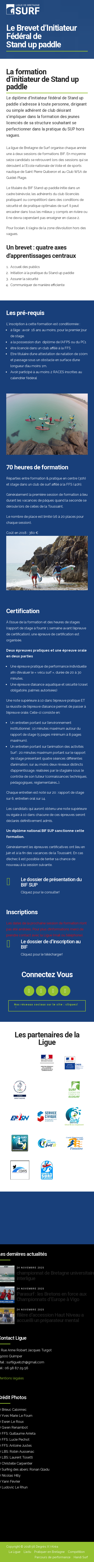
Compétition (76, 1551)
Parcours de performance (53, 1557)
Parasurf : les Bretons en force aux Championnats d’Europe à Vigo (52, 1296)
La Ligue (15, 1551)
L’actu (27, 1551)
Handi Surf (81, 1557)
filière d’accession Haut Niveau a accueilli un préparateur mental (50, 1317)
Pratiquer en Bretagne (49, 1551)
